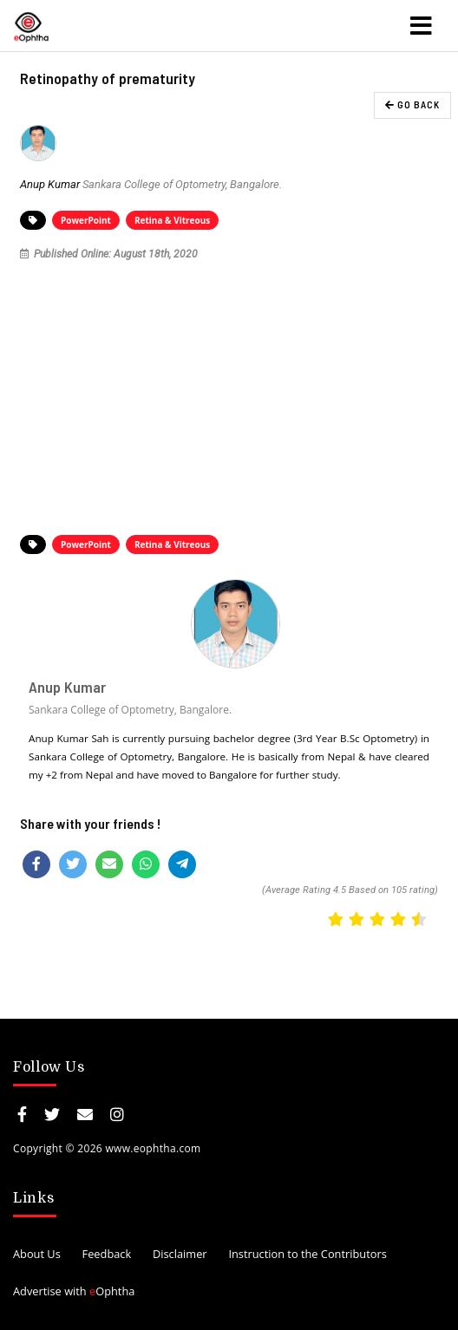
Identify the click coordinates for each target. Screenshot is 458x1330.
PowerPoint (86, 220)
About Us (37, 1254)
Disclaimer (180, 1254)
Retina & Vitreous (172, 220)
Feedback (107, 1254)
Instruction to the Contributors (307, 1254)
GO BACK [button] (412, 104)
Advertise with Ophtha (73, 1291)
